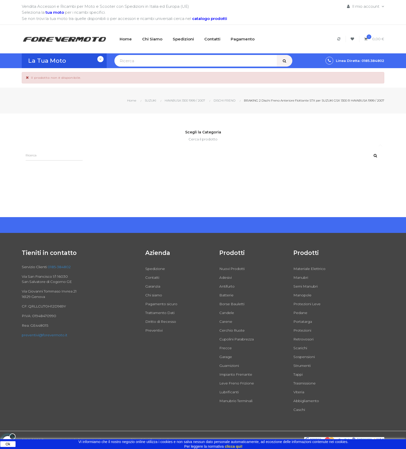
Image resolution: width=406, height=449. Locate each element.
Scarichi (300, 347)
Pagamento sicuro (162, 303)
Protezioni (303, 330)
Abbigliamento (307, 400)
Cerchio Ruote (233, 330)
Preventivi (154, 330)
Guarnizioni (229, 365)
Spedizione (156, 268)
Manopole (303, 295)
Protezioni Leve (308, 303)
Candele (227, 312)
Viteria (299, 391)
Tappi (298, 374)
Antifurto (227, 286)
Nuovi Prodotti (233, 268)
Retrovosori (304, 339)
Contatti (153, 277)
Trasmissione (305, 383)
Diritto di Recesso (162, 321)
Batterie (227, 295)
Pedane (301, 312)
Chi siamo (154, 295)
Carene (226, 321)
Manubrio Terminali (237, 400)
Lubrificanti (229, 391)
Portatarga (303, 321)
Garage (226, 356)
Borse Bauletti (233, 303)
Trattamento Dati (161, 312)
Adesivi (226, 277)
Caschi (299, 409)
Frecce (226, 347)
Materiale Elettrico (311, 268)
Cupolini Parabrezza (238, 339)
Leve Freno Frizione (238, 383)
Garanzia (153, 286)
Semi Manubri (306, 286)
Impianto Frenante (237, 374)
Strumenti (302, 365)
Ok (8, 444)
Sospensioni (304, 356)
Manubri (301, 277)
